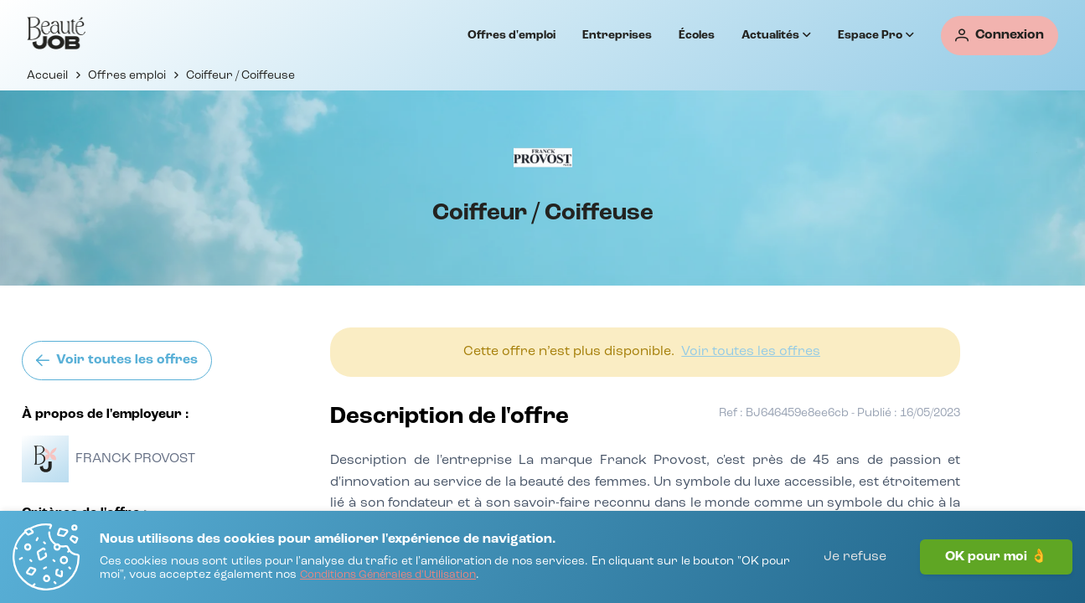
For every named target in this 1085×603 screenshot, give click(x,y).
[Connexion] (999, 35)
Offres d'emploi (511, 35)
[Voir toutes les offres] (117, 360)
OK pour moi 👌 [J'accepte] (996, 557)
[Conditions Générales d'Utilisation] (388, 576)
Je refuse (855, 557)
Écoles (697, 35)
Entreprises (617, 35)
